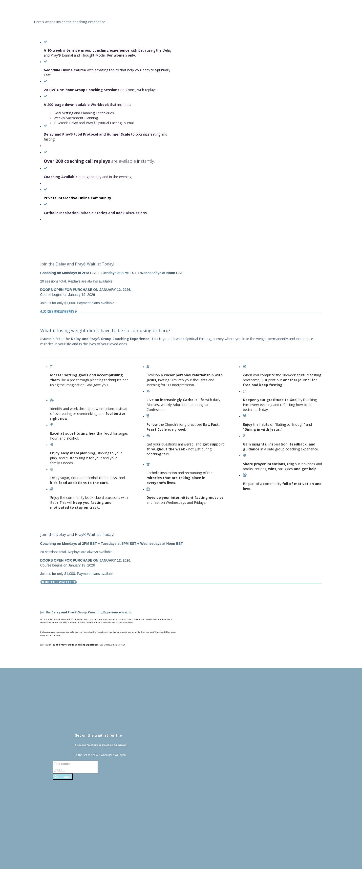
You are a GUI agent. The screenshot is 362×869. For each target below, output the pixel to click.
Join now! (63, 777)
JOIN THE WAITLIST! (58, 311)
